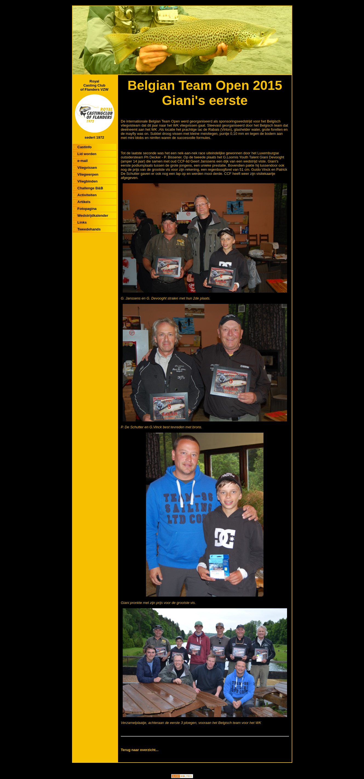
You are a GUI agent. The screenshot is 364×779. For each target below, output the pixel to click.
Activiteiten (87, 195)
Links (82, 222)
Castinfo (85, 147)
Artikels (84, 202)
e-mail (83, 161)
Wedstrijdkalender (93, 215)
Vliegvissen (87, 167)
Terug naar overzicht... (140, 750)
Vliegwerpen (88, 174)
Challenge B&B (90, 188)
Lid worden (87, 154)
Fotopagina (87, 209)
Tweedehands (89, 229)
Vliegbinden (88, 181)
